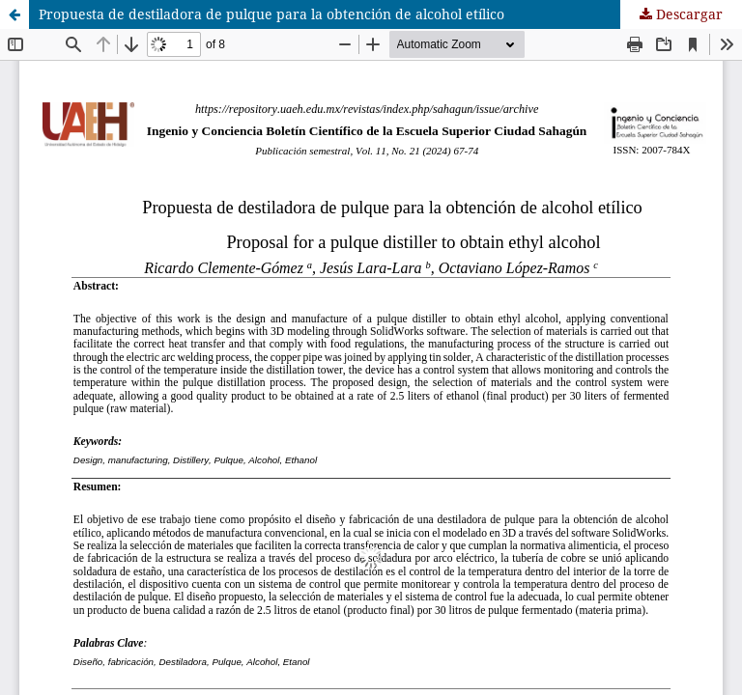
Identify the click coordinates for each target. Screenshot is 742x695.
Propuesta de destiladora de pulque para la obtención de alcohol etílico (271, 14)
